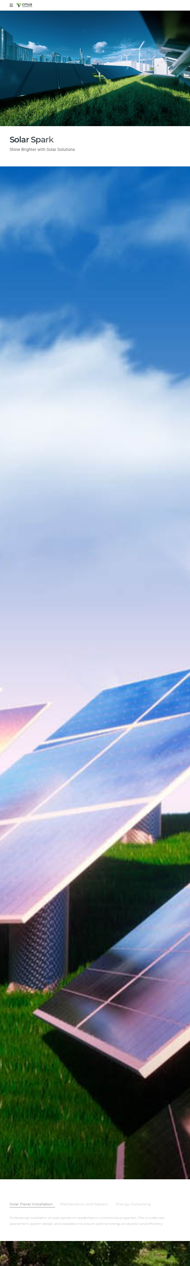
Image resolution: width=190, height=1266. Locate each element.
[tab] (32, 1204)
